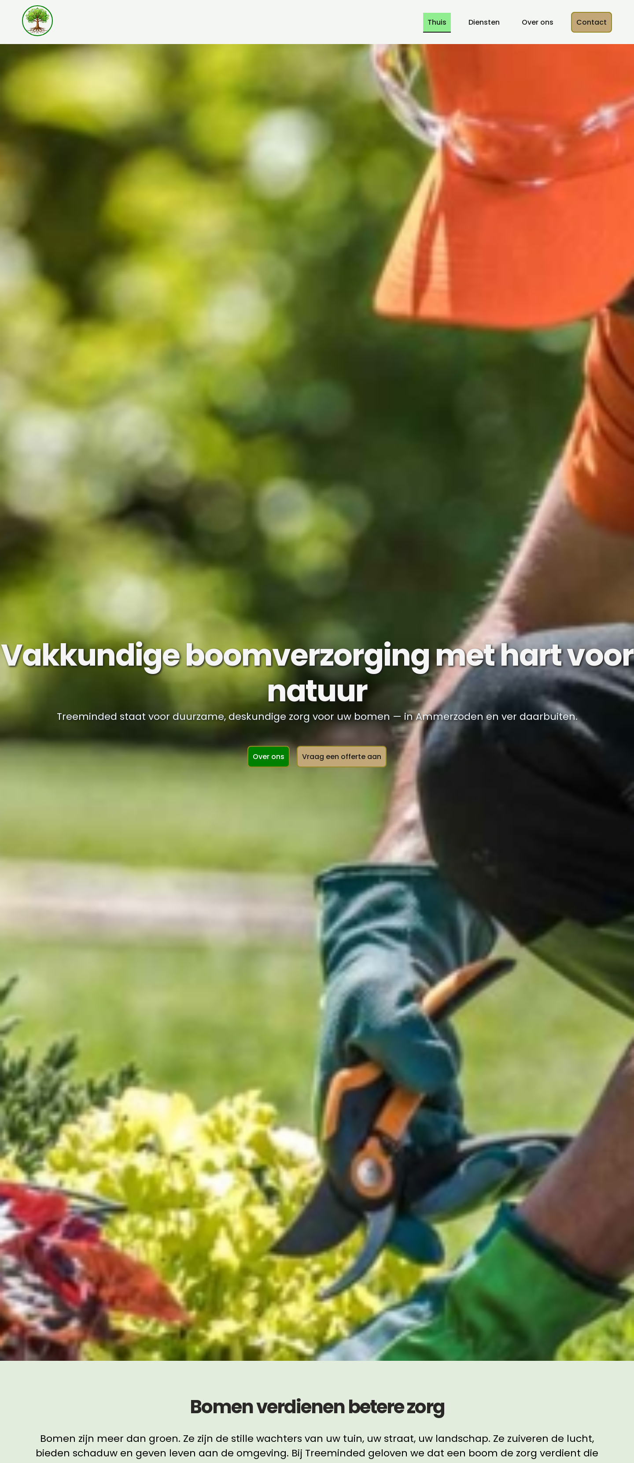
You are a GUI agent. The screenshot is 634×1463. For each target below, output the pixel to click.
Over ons (537, 22)
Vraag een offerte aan (341, 757)
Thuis (437, 22)
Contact (591, 22)
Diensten (484, 22)
